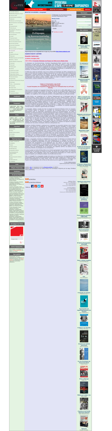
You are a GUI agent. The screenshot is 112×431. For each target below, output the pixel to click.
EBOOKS (87, 9)
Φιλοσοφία (12, 82)
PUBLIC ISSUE (13, 146)
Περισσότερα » (21, 221)
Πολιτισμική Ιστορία (14, 72)
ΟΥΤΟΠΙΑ (12, 134)
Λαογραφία (12, 50)
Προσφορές (84, 13)
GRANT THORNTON (14, 141)
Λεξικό (11, 52)
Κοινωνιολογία (13, 47)
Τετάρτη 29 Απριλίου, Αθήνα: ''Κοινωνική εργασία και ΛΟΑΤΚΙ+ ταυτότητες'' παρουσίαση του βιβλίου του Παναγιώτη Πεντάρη (16, 204)
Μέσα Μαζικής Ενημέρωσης (16, 61)
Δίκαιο (11, 24)
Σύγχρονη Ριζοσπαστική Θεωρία (17, 80)
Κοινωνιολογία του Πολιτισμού (16, 48)
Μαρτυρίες (12, 56)
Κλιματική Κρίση (13, 38)
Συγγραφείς (17, 103)
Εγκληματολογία (13, 26)
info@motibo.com (72, 185)
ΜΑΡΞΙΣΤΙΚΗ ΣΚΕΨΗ (15, 132)
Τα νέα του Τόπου (17, 175)
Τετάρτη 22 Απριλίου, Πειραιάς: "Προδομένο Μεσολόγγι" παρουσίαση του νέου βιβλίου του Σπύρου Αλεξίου (17, 183)
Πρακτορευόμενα (17, 139)
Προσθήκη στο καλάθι (57, 31)
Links (16, 164)
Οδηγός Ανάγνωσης (17, 168)
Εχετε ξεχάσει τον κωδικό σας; (85, 26)
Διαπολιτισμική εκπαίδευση (16, 17)
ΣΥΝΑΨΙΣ (12, 136)
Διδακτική (12, 19)
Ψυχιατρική (12, 85)
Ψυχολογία (12, 91)
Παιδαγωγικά (13, 66)
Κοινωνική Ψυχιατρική (15, 45)
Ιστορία (11, 36)
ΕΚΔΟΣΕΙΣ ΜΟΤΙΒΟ (75, 9)
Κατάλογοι (17, 171)
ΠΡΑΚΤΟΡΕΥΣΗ (13, 159)
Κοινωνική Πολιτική (14, 43)
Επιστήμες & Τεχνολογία (15, 32)
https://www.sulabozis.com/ (63, 51)
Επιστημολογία (13, 34)
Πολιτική (12, 68)
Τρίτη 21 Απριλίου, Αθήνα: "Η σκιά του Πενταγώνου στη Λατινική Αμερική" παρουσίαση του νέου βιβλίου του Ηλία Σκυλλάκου (17, 194)
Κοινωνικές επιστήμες (14, 39)
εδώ (31, 167)
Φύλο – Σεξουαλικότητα (15, 84)
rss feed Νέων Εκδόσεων (35, 182)
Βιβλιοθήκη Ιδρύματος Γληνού (16, 13)
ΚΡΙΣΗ (11, 130)
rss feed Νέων (32, 179)
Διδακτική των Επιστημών (15, 20)
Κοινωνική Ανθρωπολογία (15, 41)
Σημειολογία (12, 78)
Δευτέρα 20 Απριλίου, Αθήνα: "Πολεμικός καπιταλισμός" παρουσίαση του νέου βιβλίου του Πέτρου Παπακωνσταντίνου (17, 199)
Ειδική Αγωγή (13, 28)
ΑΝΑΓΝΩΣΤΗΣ (13, 148)
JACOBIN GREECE (14, 11)
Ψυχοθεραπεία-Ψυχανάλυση (16, 89)
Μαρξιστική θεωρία (14, 54)
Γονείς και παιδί (13, 15)
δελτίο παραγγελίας (17, 250)
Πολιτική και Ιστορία (14, 70)
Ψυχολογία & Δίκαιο (14, 93)
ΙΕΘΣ (11, 155)
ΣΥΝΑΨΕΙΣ (12, 161)
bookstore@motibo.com (71, 192)
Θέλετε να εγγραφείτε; (86, 27)
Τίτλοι (17, 115)
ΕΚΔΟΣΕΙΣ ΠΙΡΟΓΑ (14, 150)
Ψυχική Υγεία (13, 87)
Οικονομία (12, 65)
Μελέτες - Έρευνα (14, 59)
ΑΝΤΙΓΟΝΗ (12, 128)
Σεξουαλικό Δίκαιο (14, 76)
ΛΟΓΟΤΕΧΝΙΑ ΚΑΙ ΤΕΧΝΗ (35, 9)
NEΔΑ (11, 145)
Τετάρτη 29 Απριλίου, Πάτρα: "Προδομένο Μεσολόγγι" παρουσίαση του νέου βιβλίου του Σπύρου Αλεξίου (17, 179)
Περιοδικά (17, 126)
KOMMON (12, 143)
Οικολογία (12, 63)
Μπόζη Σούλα (55, 18)
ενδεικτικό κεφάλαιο (47, 167)
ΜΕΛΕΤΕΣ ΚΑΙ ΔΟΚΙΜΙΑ (56, 9)
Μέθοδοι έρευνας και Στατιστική (17, 57)
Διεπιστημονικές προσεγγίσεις (16, 22)
